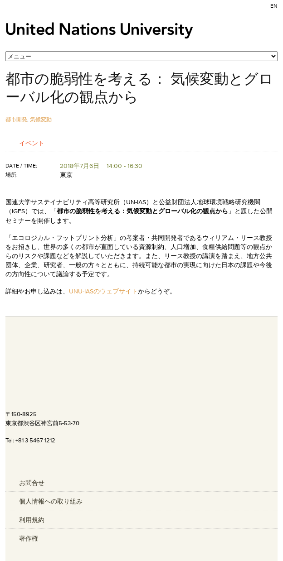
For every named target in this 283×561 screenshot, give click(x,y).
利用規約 (31, 519)
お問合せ (31, 482)
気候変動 (41, 119)
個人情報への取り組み (51, 501)
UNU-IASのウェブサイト (103, 291)
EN (274, 6)
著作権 (28, 538)
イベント (31, 143)
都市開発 (16, 119)
